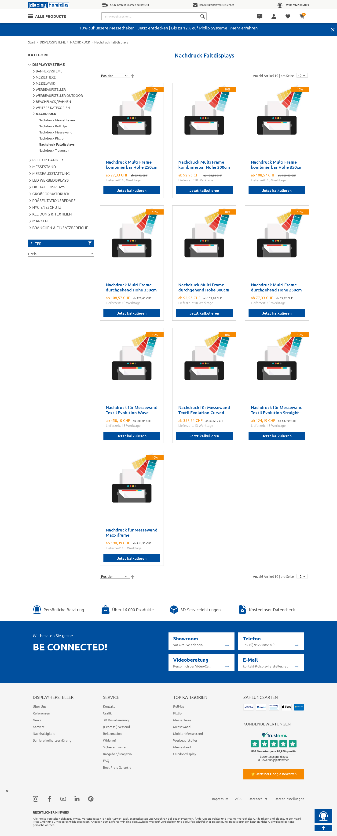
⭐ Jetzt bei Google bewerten (274, 774)
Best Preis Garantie (117, 767)
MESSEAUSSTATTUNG (51, 173)
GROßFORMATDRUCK (51, 193)
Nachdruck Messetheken (57, 120)
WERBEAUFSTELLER (51, 89)
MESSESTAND (44, 166)
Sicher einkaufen (115, 747)
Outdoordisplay (184, 754)
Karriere (39, 727)
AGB (238, 799)
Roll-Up (178, 706)
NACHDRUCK (80, 42)
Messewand (181, 727)
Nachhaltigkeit (44, 733)
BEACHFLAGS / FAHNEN (53, 101)
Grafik (107, 713)
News (37, 720)
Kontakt (109, 706)
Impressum (220, 799)
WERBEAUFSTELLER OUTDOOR (59, 95)
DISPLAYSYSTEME (53, 42)
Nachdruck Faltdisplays (57, 144)
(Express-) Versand (116, 727)
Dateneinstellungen (289, 799)
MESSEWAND (45, 83)
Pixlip (177, 713)
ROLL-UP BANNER (47, 159)
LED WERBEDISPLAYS (50, 180)
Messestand (182, 747)
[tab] (61, 253)
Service (111, 697)
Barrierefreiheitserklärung (52, 740)
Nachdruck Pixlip (51, 138)
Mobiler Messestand (188, 733)
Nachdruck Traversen (54, 150)
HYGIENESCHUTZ (46, 207)
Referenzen (41, 713)
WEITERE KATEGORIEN (53, 107)
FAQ (106, 760)
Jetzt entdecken (153, 27)
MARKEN (40, 220)
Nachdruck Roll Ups (53, 126)
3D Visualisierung (116, 720)
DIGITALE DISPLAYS (48, 186)
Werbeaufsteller (185, 740)
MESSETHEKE (46, 77)
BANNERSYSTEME (49, 71)
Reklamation (112, 733)
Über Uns (39, 706)
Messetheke (182, 720)
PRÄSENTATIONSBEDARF (54, 200)
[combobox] (154, 16)
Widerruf (109, 740)
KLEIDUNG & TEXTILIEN (52, 214)
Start (31, 42)
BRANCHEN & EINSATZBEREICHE (60, 227)
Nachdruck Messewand (55, 132)
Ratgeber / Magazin (117, 754)
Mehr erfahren (244, 27)
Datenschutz (258, 799)
